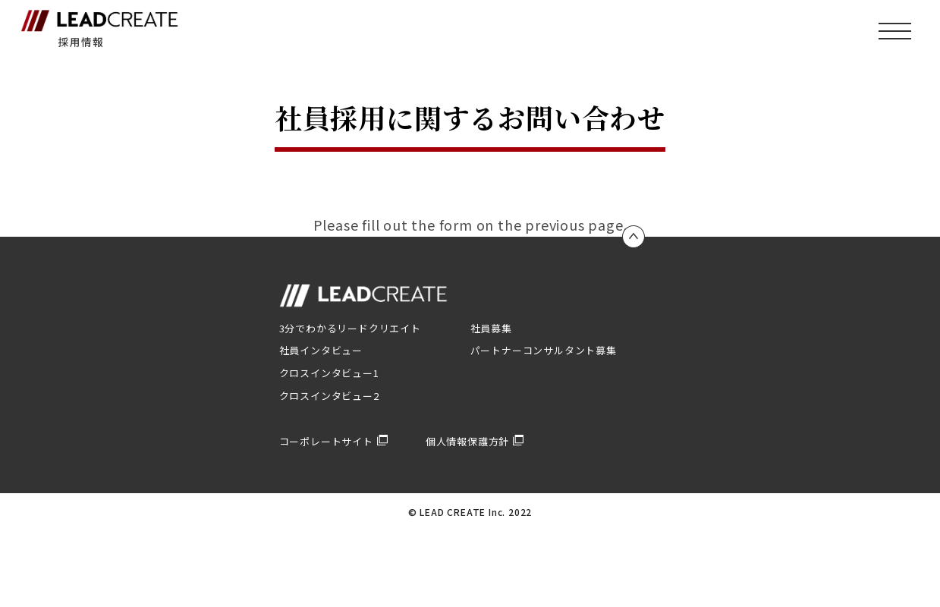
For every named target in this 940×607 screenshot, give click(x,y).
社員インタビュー (321, 350)
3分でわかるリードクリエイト (350, 328)
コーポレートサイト (333, 441)
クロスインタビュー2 (329, 395)
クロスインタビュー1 (329, 373)
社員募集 (491, 328)
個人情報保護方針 (474, 441)
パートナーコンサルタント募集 (543, 350)
